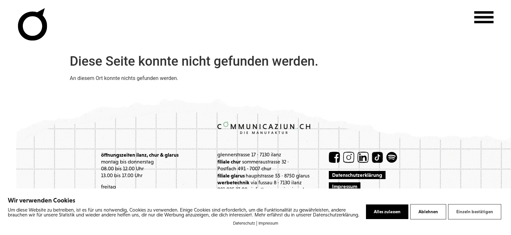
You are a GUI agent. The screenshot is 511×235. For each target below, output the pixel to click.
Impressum (268, 223)
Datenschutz (244, 223)
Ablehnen (428, 211)
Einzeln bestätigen (474, 211)
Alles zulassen (387, 211)
